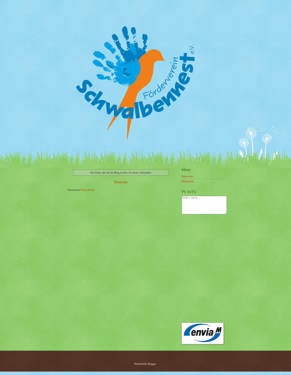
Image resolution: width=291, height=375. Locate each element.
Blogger (151, 367)
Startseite (121, 182)
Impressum (187, 176)
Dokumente (188, 181)
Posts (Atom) (87, 190)
